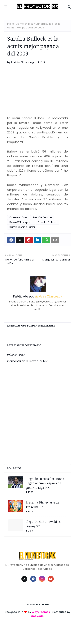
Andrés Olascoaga (23, 62)
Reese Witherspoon (21, 222)
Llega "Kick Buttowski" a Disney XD (43, 524)
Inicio (10, 23)
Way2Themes (41, 612)
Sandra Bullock (47, 222)
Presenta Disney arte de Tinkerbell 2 (42, 504)
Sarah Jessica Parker (22, 227)
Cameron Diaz (24, 23)
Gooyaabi (37, 616)
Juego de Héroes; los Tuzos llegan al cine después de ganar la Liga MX (45, 483)
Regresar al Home (38, 604)
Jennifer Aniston (42, 217)
